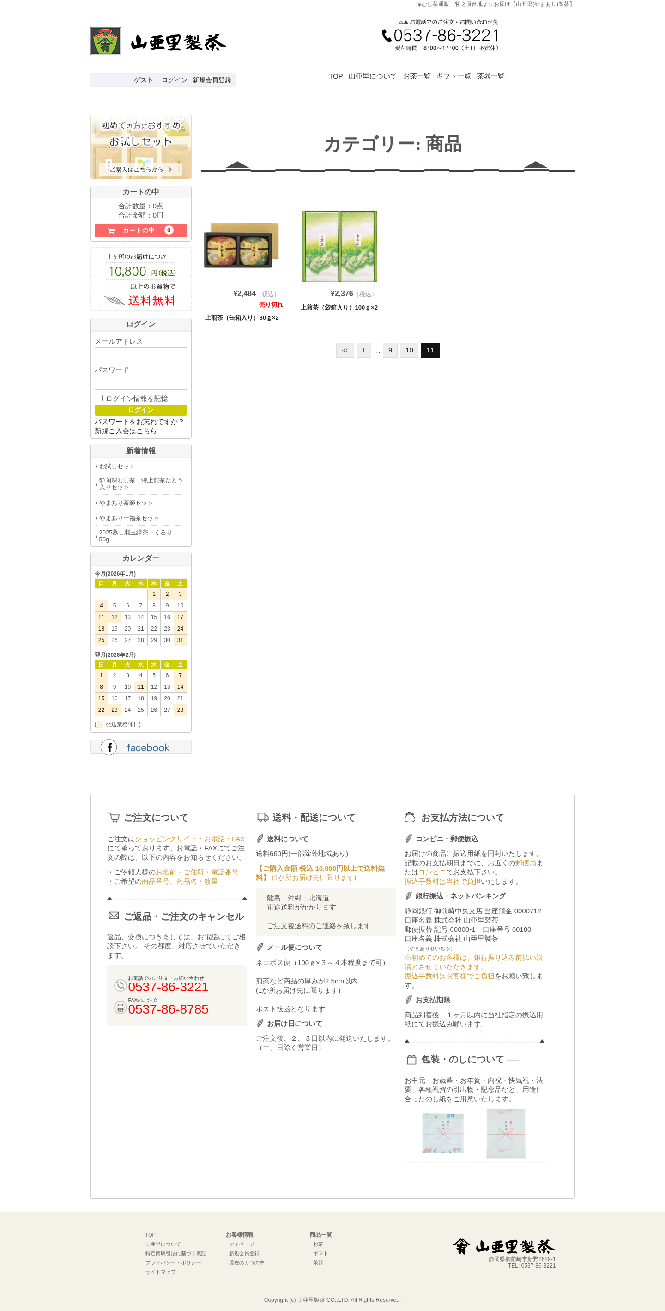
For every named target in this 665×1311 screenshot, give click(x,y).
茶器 (318, 1258)
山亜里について (386, 71)
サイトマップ (160, 1267)
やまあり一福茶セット (129, 513)
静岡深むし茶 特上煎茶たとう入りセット (141, 479)
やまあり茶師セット (126, 498)
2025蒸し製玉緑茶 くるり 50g (139, 532)
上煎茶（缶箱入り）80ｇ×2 (241, 313)
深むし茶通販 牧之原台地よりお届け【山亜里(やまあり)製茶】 (158, 49)
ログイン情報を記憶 (132, 394)
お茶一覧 (441, 71)
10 (409, 346)
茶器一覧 (536, 71)
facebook (141, 744)
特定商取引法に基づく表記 (175, 1249)
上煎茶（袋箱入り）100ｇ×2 (339, 303)
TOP (338, 71)
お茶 (318, 1240)
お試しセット (117, 462)
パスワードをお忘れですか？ (140, 417)
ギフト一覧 (489, 71)
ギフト (320, 1249)
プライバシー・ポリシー (173, 1258)
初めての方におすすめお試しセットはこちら (141, 143)
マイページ (241, 1240)
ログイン (174, 80)
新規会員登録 (212, 80)
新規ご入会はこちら (126, 427)
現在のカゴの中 (247, 1258)
